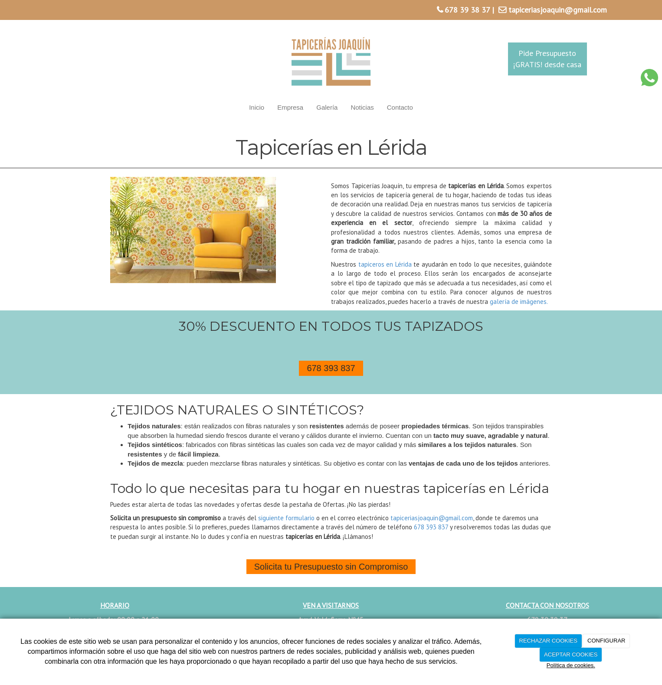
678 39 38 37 (467, 10)
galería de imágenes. (519, 301)
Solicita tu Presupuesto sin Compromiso (331, 566)
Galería (327, 107)
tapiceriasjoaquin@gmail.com (557, 10)
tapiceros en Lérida (385, 264)
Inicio (256, 107)
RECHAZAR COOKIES (548, 640)
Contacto (400, 107)
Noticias (362, 107)
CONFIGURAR (606, 640)
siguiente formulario (286, 518)
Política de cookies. (571, 665)
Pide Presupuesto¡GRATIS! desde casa (547, 58)
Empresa (290, 107)
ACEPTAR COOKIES (570, 654)
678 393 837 (331, 368)
